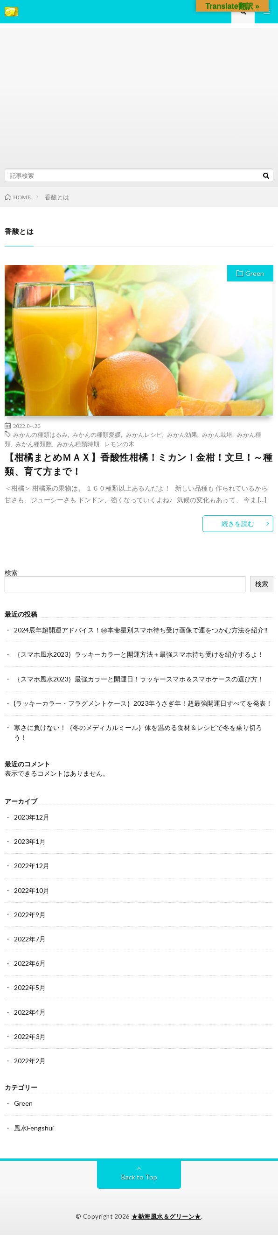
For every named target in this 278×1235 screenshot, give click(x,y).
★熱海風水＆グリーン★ (166, 1216)
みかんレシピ (144, 434)
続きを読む (238, 523)
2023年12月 (31, 817)
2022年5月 (30, 987)
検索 (11, 572)
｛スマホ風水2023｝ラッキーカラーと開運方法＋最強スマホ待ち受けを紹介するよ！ (139, 654)
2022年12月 (31, 866)
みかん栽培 (217, 434)
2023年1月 (30, 841)
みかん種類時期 (78, 444)
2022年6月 (30, 963)
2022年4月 (30, 1012)
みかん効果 (182, 434)
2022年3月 (30, 1036)
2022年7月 (30, 939)
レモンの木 (119, 444)
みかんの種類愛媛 (96, 434)
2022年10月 (31, 890)
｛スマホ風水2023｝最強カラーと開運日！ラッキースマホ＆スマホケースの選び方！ (139, 679)
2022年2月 (30, 1061)
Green (254, 273)
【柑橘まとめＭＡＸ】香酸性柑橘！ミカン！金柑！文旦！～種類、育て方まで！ (138, 464)
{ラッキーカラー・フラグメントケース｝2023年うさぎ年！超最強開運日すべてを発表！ (143, 703)
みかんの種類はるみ (40, 434)
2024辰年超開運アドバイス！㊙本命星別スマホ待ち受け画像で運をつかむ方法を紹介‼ (141, 630)
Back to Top (139, 1177)
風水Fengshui (34, 1128)
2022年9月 (30, 915)
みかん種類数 (33, 444)
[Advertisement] (139, 93)
